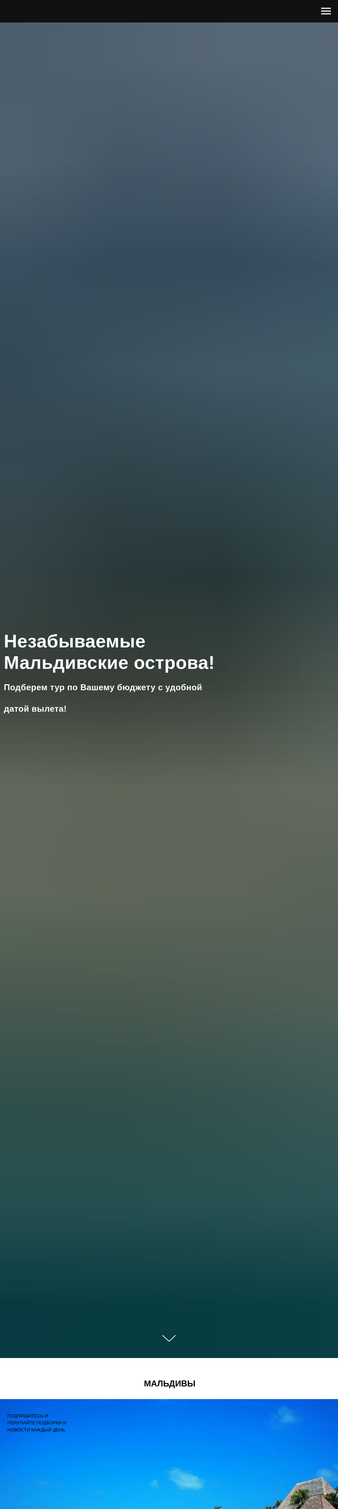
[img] (15, 1448)
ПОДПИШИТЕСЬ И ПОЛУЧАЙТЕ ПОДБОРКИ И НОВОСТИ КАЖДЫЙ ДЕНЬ (36, 1422)
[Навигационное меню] (326, 11)
